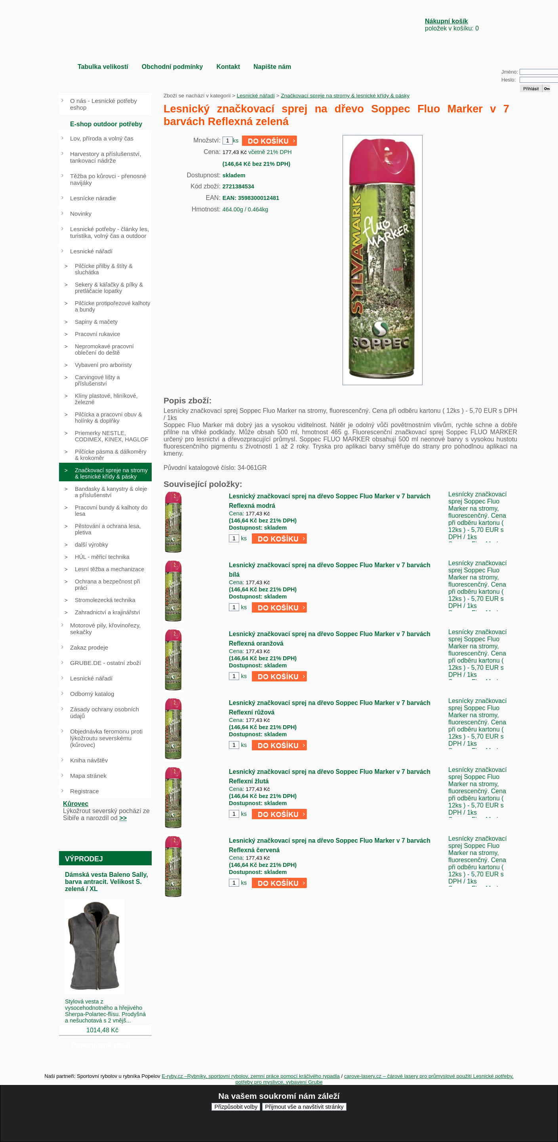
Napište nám (272, 66)
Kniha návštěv (89, 760)
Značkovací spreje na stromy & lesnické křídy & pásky (345, 96)
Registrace (84, 791)
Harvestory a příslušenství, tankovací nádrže (105, 157)
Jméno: (509, 72)
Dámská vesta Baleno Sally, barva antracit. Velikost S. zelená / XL (106, 881)
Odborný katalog (92, 693)
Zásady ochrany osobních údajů (104, 712)
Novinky (80, 213)
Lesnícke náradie (93, 198)
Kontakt (228, 66)
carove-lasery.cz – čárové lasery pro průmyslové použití (408, 1076)
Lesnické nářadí (256, 96)
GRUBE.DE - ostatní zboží (105, 662)
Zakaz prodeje (89, 647)
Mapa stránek (88, 775)
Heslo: (508, 80)
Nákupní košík (446, 21)
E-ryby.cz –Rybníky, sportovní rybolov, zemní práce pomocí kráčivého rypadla (251, 1076)
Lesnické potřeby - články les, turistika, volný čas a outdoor (109, 232)
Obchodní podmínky (172, 66)
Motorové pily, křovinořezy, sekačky (105, 628)
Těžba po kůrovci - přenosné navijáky (108, 179)
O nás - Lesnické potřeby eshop (103, 104)
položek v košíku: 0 (452, 25)
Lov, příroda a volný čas (101, 138)
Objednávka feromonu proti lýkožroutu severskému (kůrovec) (106, 738)
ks (243, 538)
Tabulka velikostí (103, 66)
